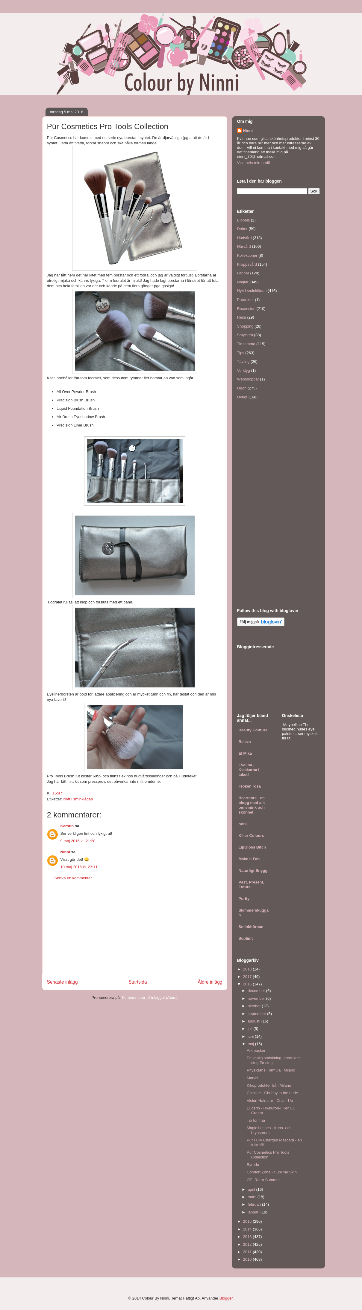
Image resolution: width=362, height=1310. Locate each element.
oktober (255, 1006)
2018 (248, 969)
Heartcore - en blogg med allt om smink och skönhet (252, 805)
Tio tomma (246, 344)
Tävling (243, 361)
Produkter (245, 299)
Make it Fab (249, 859)
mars (253, 1197)
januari (254, 1212)
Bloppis (243, 220)
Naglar (243, 282)
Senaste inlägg (62, 982)
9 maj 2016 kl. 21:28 (78, 841)
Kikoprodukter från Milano (269, 1085)
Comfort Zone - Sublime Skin (272, 1172)
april (252, 1189)
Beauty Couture (253, 730)
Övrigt (242, 397)
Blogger (226, 1298)
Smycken (245, 335)
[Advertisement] (135, 932)
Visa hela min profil (253, 162)
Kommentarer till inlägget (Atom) (150, 997)
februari (255, 1204)
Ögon (242, 388)
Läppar (243, 273)
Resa (241, 317)
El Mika (245, 753)
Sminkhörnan (251, 926)
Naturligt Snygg (253, 870)
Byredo (253, 1164)
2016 (248, 984)
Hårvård (244, 246)
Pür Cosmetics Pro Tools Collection (268, 1154)
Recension (246, 308)
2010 (248, 1259)
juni (251, 1036)
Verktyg (243, 370)
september (257, 1013)
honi (243, 824)
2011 (248, 1252)
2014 (248, 1229)
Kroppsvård (247, 264)
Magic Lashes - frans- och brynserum (269, 1130)
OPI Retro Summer (263, 1180)
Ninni (65, 852)
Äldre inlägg (210, 982)
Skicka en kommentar (73, 878)
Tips (240, 353)
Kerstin (67, 826)
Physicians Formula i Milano (271, 1070)
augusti (254, 1021)
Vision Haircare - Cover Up (270, 1100)
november (257, 998)
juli (251, 1028)
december (257, 990)
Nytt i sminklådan (78, 799)
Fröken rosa (250, 786)
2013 (248, 1236)
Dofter (242, 229)
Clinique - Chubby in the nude (272, 1093)
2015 (248, 1221)
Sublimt (246, 938)
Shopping (245, 326)
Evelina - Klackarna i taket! (249, 770)
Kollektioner (247, 255)
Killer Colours (251, 835)
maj (251, 1044)
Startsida (137, 982)
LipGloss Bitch (252, 847)
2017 (248, 976)
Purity (244, 898)
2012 (248, 1244)
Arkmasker (256, 1050)
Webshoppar (248, 379)
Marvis (252, 1078)
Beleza (245, 741)
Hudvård (244, 238)
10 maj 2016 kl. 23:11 (79, 867)
